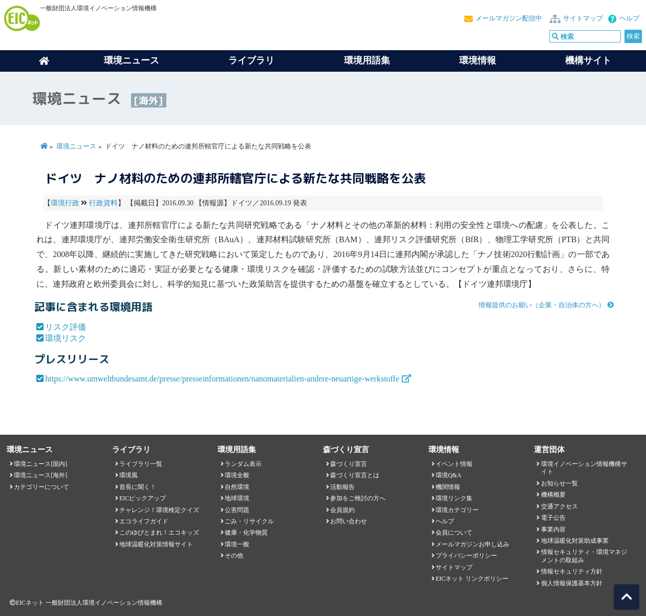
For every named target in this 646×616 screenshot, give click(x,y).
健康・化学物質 (246, 532)
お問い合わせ (348, 521)
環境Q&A (448, 475)
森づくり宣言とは (354, 475)
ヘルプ (629, 18)
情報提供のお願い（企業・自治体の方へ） (542, 305)
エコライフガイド (143, 521)
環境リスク (65, 338)
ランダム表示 (243, 464)
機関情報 (448, 487)
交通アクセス (559, 506)
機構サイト (588, 60)
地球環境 (237, 498)
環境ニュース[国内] (40, 464)
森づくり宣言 (348, 464)
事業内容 (553, 529)
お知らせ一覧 (559, 483)
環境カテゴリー (457, 510)
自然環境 (237, 487)
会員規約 (342, 510)
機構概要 (553, 494)
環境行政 (65, 203)
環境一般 (237, 544)
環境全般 (237, 475)
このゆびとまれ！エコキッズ (159, 532)
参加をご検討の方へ (357, 498)
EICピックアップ (142, 498)
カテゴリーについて (41, 487)
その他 (234, 555)
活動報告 (342, 487)
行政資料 (103, 203)
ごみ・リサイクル (249, 521)
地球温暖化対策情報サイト (156, 544)
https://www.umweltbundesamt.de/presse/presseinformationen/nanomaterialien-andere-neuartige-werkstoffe (222, 378)
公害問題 (237, 510)
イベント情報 (454, 464)
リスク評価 (65, 327)
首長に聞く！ (137, 487)
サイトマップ (583, 18)
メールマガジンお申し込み (472, 544)
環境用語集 (367, 60)
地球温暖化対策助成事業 (575, 540)
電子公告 (553, 517)
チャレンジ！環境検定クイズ (159, 510)
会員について (454, 532)
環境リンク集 (454, 498)
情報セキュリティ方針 (571, 571)
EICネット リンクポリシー (472, 578)
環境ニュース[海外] (40, 475)
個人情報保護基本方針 (571, 583)
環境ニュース (76, 146)
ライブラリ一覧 (140, 464)
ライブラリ (251, 60)
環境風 (128, 475)
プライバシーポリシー (466, 555)
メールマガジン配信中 (509, 18)
